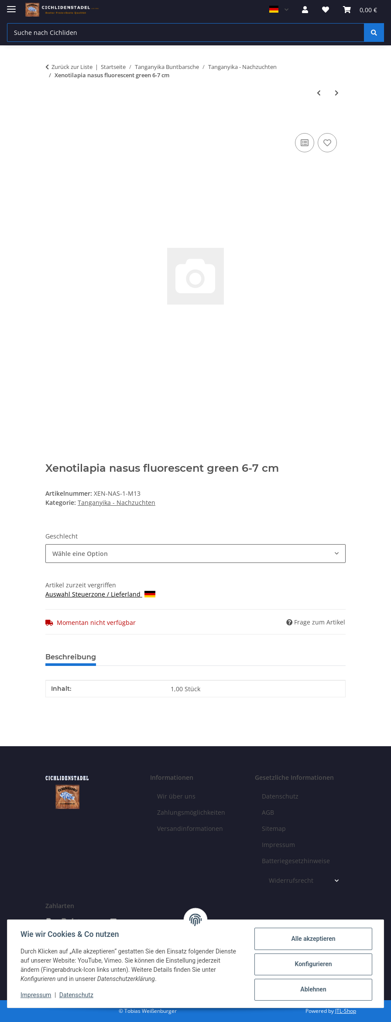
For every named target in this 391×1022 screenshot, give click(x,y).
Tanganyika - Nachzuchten (116, 502)
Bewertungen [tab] (135, 657)
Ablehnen (312, 989)
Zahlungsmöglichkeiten (191, 812)
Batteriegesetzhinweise (296, 861)
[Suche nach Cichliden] (185, 32)
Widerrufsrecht (291, 880)
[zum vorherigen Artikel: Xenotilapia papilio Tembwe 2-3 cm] (319, 92)
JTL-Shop (345, 1011)
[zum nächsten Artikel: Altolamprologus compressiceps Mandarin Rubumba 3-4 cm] (337, 92)
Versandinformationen (190, 828)
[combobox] (195, 553)
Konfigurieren (312, 963)
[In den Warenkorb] (52, 121)
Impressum (36, 994)
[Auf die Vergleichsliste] (304, 142)
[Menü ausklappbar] (11, 5)
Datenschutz (77, 994)
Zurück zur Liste (72, 67)
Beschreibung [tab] (70, 657)
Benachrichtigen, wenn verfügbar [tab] (235, 657)
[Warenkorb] (360, 9)
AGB (268, 812)
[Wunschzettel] (325, 9)
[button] (305, 9)
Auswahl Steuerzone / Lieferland (100, 594)
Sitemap (274, 828)
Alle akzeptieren (312, 938)
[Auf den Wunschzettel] (327, 142)
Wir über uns (176, 796)
